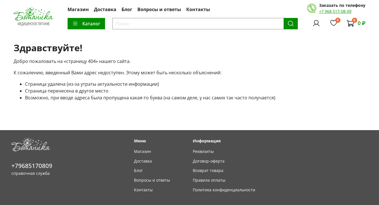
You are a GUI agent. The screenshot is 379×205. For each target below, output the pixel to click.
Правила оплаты (209, 180)
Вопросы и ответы (159, 9)
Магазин (78, 9)
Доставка (105, 9)
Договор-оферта (209, 161)
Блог (127, 9)
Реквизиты (203, 151)
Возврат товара (208, 170)
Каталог (86, 23)
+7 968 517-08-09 (335, 11)
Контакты (198, 9)
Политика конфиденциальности (224, 189)
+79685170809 (31, 166)
